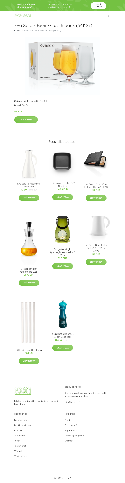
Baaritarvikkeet (21, 420)
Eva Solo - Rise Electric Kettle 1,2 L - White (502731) (96, 248)
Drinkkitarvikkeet (22, 425)
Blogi (67, 420)
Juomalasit (19, 435)
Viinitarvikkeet (21, 456)
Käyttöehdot (71, 430)
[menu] (108, 16)
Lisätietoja (26, 119)
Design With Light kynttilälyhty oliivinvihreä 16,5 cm (62, 252)
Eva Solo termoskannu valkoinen (28, 185)
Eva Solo (43, 101)
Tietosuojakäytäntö (74, 435)
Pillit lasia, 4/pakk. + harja (29, 350)
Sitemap (69, 440)
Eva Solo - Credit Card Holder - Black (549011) (96, 185)
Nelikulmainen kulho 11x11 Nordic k (62, 185)
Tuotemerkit (32, 101)
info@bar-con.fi (72, 402)
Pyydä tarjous (98, 5)
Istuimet (18, 430)
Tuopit (17, 440)
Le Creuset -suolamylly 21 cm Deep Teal (62, 335)
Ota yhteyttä (71, 425)
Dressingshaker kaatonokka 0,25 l (29, 270)
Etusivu (17, 30)
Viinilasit (18, 451)
